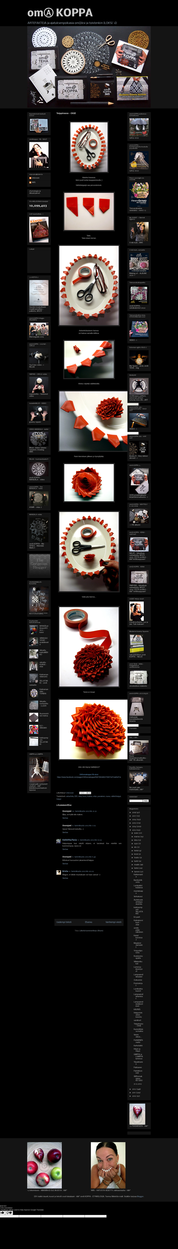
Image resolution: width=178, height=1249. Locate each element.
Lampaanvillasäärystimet (138, 1004)
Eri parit (137, 917)
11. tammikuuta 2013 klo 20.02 (81, 871)
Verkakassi (138, 897)
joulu (136, 833)
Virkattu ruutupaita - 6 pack (44, 704)
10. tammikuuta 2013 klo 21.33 (84, 811)
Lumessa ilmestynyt (138, 969)
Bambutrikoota (138, 881)
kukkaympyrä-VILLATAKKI (44, 741)
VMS (34, 182)
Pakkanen (138, 1068)
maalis (137, 865)
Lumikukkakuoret (138, 990)
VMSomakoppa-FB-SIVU (138, 1078)
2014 (134, 827)
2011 (134, 1093)
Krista (65, 871)
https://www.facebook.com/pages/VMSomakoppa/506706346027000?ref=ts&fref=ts (89, 777)
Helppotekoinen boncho (138, 1015)
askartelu (70, 796)
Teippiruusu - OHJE (138, 1025)
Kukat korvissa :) (138, 938)
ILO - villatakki (43, 727)
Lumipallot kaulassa (138, 887)
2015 (134, 823)
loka (136, 840)
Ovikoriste (138, 980)
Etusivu (88, 922)
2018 (134, 813)
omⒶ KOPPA (60, 13)
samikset (137, 1020)
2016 (134, 820)
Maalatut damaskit (138, 945)
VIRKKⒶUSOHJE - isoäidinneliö (44, 641)
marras (137, 837)
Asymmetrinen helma (44, 715)
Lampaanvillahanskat (138, 996)
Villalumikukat (138, 963)
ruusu (108, 796)
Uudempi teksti (64, 922)
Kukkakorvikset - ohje (138, 923)
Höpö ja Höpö (137, 1050)
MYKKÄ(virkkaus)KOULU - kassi (44, 629)
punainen (101, 796)
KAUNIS (137, 1010)
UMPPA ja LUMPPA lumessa (138, 1057)
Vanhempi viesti (114, 922)
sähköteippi (116, 796)
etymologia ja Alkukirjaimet (35, 192)
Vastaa (65, 818)
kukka (89, 796)
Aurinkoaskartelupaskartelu (138, 902)
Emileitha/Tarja (69, 840)
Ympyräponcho (138, 952)
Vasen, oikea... (138, 1036)
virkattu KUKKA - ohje (43, 665)
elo (135, 847)
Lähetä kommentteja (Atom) (91, 931)
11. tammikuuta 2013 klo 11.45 (84, 857)
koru (84, 796)
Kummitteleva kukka (138, 1030)
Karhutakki (138, 1046)
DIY (76, 796)
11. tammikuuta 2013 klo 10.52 (90, 840)
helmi (136, 868)
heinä (136, 851)
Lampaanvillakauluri (138, 976)
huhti (136, 861)
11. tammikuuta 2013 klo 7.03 (84, 826)
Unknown (35, 178)
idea (80, 796)
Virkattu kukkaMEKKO (44, 652)
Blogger (140, 1197)
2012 (134, 1089)
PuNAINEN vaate (138, 1041)
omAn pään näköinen (138, 930)
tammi (137, 872)
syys (136, 844)
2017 (134, 816)
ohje (95, 796)
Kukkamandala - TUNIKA (44, 691)
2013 (134, 830)
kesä (136, 854)
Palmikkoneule (138, 1072)
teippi (58, 799)
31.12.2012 (138, 1084)
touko (137, 858)
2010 (134, 1096)
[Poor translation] (9, 1213)
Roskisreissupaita (138, 957)
